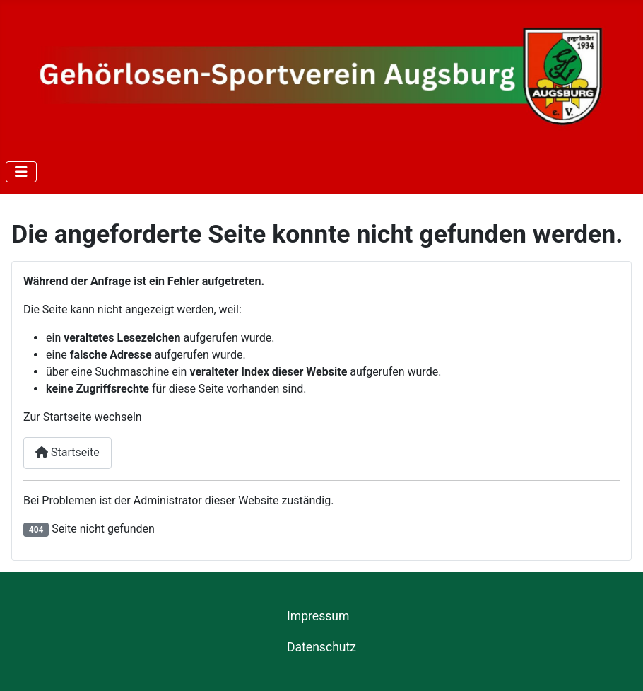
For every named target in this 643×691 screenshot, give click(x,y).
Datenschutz (321, 647)
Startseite (67, 452)
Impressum (318, 616)
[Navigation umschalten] (21, 171)
